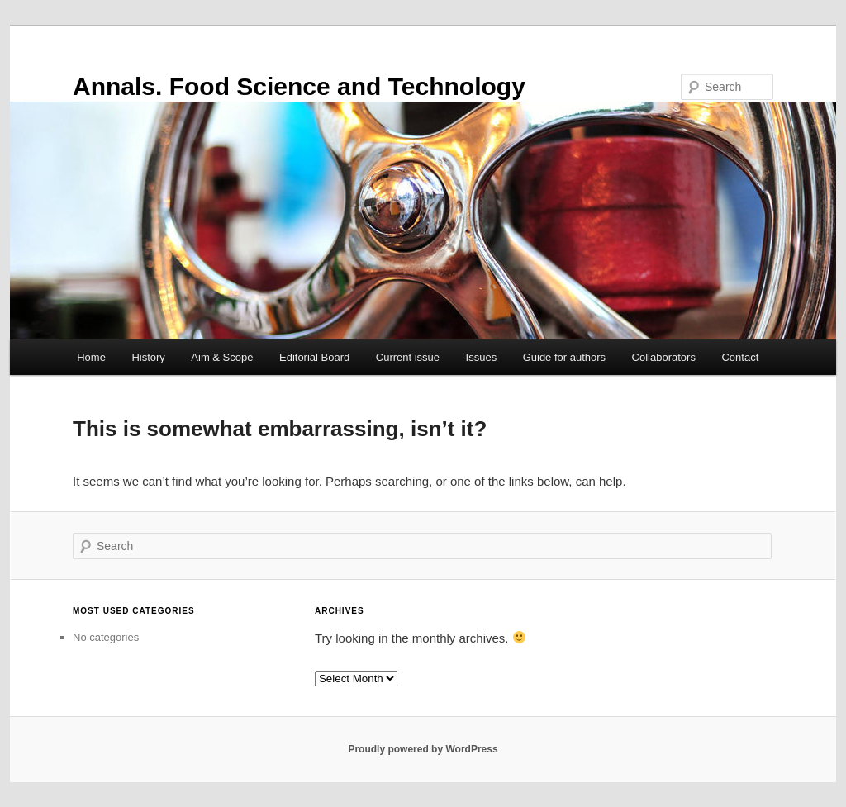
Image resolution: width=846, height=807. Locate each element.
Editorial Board (314, 357)
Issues (481, 357)
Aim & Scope (222, 357)
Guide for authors (564, 357)
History (147, 357)
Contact (739, 357)
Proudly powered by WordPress (422, 749)
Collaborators (664, 357)
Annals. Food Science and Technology (299, 86)
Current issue (408, 357)
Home (91, 357)
